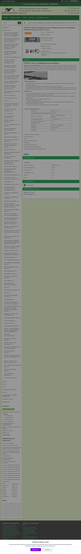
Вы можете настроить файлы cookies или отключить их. (40, 546)
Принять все (36, 549)
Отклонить (47, 549)
